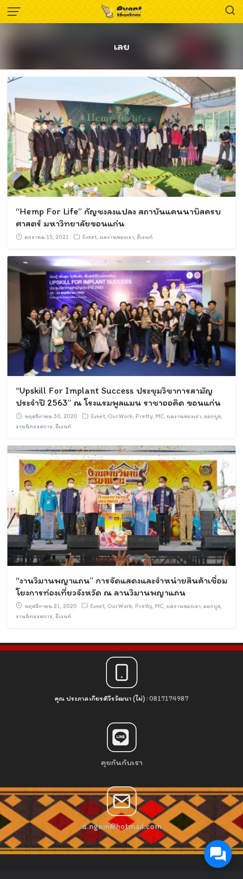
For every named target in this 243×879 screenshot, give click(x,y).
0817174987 (168, 698)
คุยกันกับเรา (122, 762)
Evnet (89, 236)
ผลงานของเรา (117, 236)
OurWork (120, 416)
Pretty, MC (150, 416)
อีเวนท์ (145, 236)
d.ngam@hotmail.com (122, 826)
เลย (121, 46)
